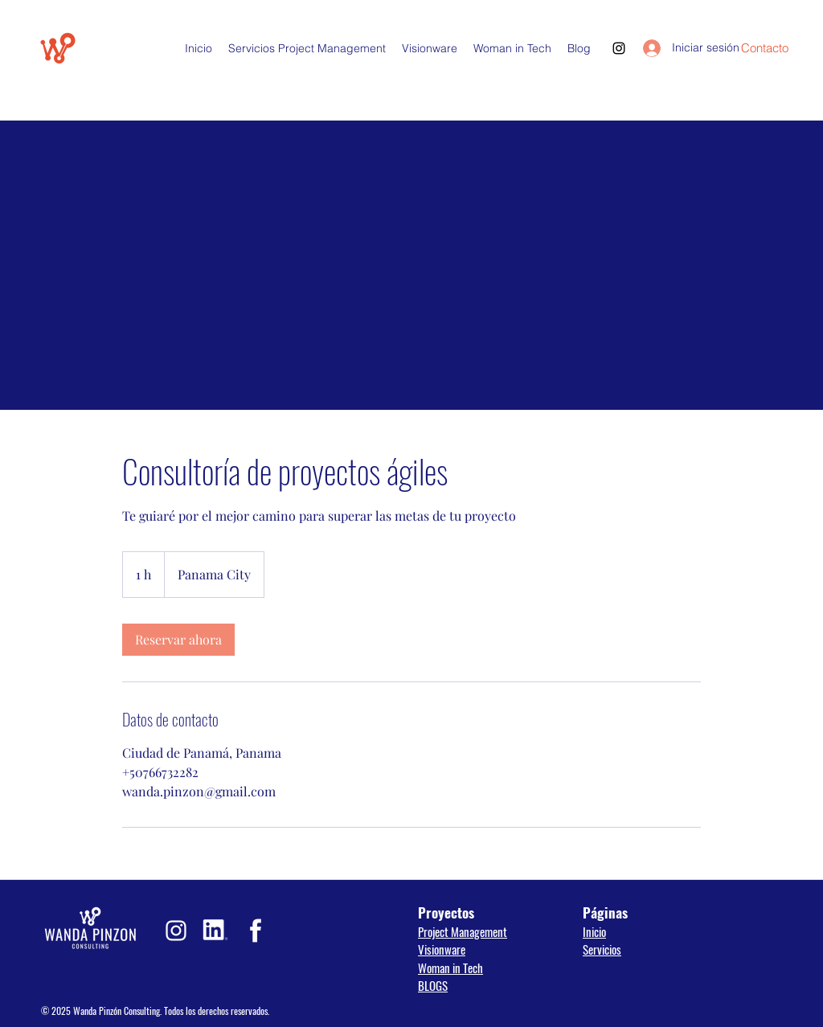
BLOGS (433, 985)
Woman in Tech (450, 967)
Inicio (594, 931)
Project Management (462, 931)
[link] (178, 640)
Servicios (602, 949)
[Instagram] (619, 48)
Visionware (441, 949)
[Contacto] (764, 48)
